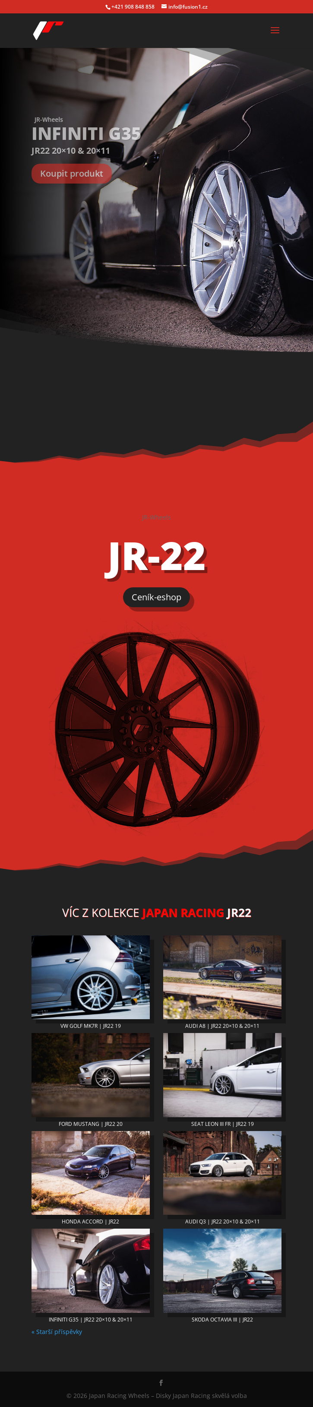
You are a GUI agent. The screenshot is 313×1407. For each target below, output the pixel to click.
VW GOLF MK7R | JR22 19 (90, 1026)
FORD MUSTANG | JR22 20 (91, 1124)
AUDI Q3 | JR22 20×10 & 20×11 (222, 1221)
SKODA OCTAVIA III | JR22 (222, 1319)
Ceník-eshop (156, 597)
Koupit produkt (71, 173)
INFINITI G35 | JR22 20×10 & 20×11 (91, 1319)
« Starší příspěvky (57, 1332)
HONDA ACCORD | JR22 (90, 1221)
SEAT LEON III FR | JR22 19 (222, 1124)
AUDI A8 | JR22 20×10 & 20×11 (222, 1026)
